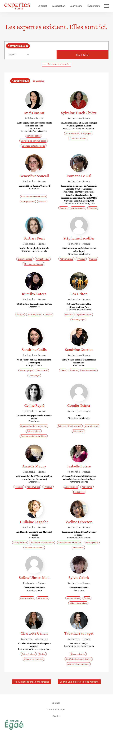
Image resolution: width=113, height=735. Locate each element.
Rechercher (82, 55)
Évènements (93, 6)
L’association (58, 6)
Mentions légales (55, 709)
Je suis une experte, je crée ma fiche (79, 681)
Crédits (56, 716)
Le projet (42, 6)
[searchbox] (54, 46)
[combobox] (56, 46)
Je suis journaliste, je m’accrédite (31, 681)
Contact (55, 702)
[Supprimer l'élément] (27, 46)
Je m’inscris (76, 6)
